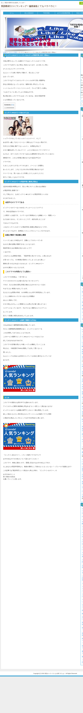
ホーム (12, 13)
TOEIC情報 (46, 13)
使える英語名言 (29, 13)
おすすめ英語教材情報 (63, 13)
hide (12, 105)
